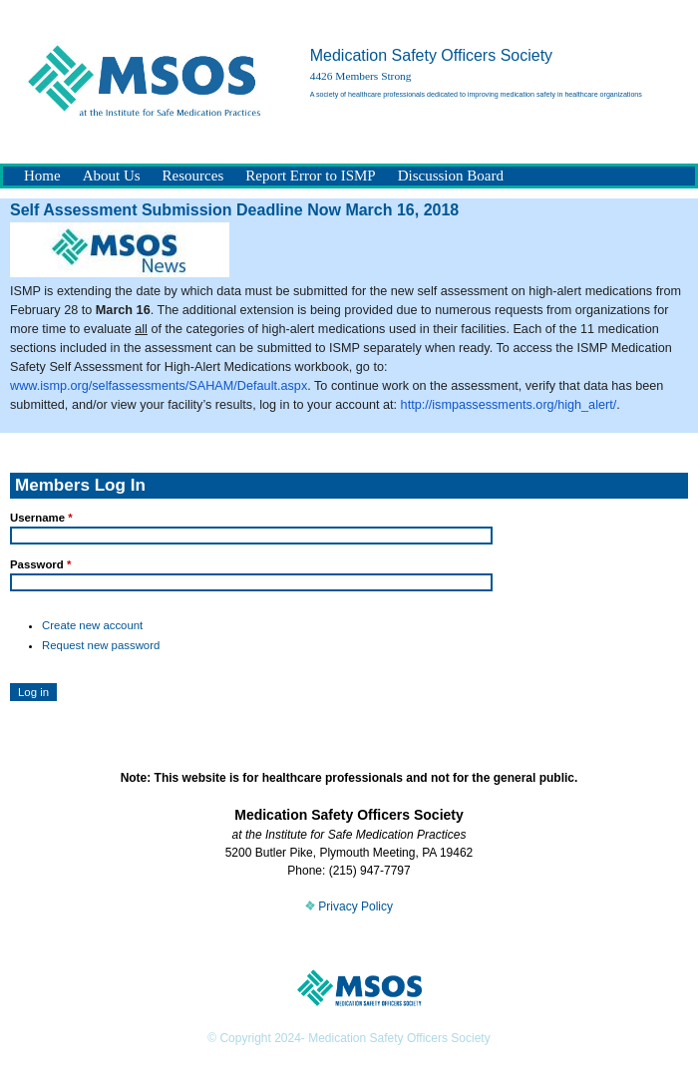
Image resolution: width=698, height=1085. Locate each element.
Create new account (92, 625)
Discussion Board (451, 175)
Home (42, 175)
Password (40, 564)
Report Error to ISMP (310, 175)
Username (41, 518)
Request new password (101, 645)
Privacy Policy (349, 906)
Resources (193, 175)
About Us (112, 175)
